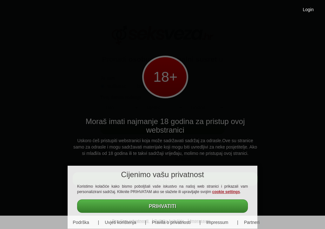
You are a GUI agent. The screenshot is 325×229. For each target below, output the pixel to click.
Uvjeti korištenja (120, 222)
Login (308, 9)
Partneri (252, 222)
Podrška (81, 222)
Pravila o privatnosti (171, 222)
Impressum (217, 222)
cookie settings (226, 192)
